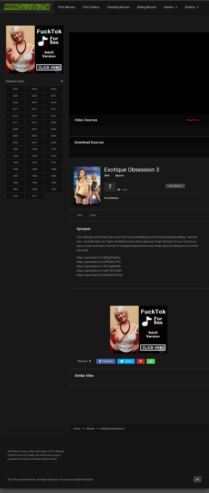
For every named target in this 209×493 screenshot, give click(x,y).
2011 (15, 122)
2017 (15, 109)
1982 (53, 182)
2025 (34, 89)
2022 (34, 95)
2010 (34, 122)
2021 (53, 95)
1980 (34, 189)
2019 (34, 102)
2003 (53, 135)
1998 (34, 149)
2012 (53, 115)
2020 (15, 102)
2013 (34, 115)
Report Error (193, 120)
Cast (93, 215)
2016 (107, 175)
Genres (168, 7)
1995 (34, 155)
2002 (15, 142)
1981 (15, 189)
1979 (53, 189)
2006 (53, 129)
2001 (34, 142)
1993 (15, 162)
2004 (34, 135)
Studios (190, 7)
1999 (15, 149)
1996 (15, 155)
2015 (53, 109)
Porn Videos (91, 7)
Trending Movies (118, 7)
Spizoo (119, 175)
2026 (15, 89)
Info (79, 215)
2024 (53, 89)
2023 (15, 95)
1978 (15, 195)
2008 (15, 129)
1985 (53, 175)
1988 (53, 169)
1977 (34, 195)
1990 (15, 169)
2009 (53, 122)
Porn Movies (66, 7)
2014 (15, 115)
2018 (53, 102)
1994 (53, 155)
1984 (15, 182)
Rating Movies (146, 7)
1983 (34, 182)
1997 (53, 149)
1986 (34, 175)
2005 (15, 135)
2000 (53, 142)
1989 (34, 169)
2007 (34, 129)
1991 (53, 162)
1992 (34, 162)
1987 (15, 175)
